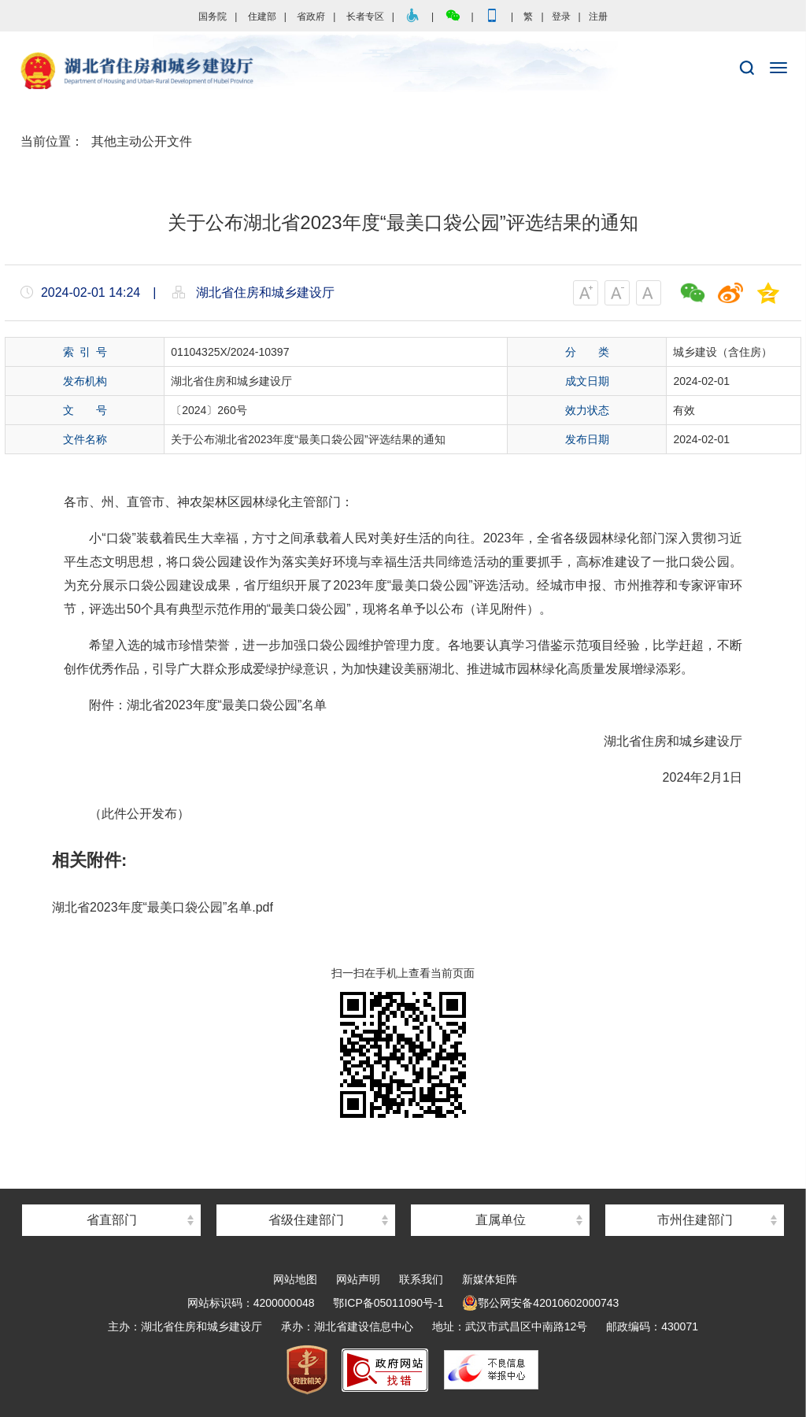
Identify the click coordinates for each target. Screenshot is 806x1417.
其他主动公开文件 (141, 141)
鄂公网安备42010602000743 (540, 1303)
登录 (561, 16)
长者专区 (365, 16)
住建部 (262, 16)
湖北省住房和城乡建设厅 (403, 71)
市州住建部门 (695, 1219)
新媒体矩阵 (489, 1279)
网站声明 (358, 1279)
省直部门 (112, 1219)
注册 (598, 16)
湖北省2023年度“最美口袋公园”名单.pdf (162, 907)
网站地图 (295, 1279)
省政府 (311, 16)
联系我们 (421, 1279)
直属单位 (500, 1219)
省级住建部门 (306, 1219)
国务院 (212, 16)
